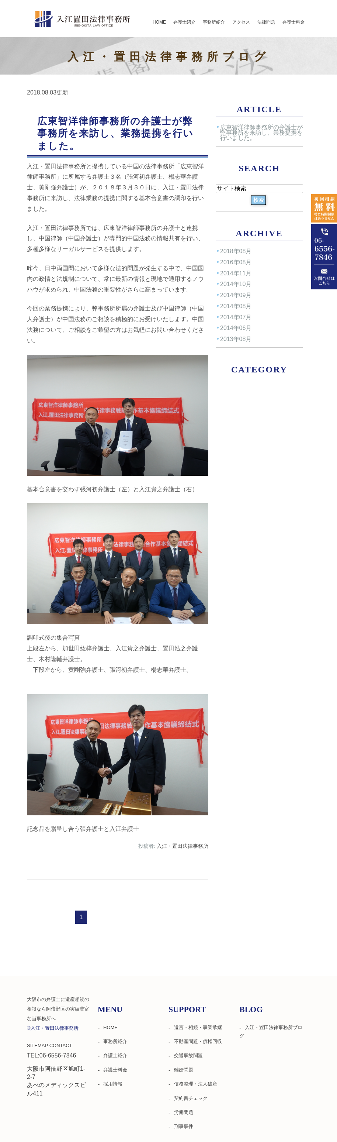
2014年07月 (235, 317)
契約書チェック (191, 1098)
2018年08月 (235, 251)
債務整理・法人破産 (195, 1084)
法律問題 (266, 22)
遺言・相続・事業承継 (198, 1027)
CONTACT (60, 1045)
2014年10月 (235, 284)
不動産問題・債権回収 (198, 1041)
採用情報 (112, 1084)
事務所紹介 (214, 22)
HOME (159, 22)
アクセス (241, 22)
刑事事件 (183, 1126)
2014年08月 (235, 306)
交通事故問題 (188, 1055)
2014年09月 (235, 295)
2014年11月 (235, 273)
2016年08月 (235, 262)
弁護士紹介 (184, 22)
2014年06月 (235, 328)
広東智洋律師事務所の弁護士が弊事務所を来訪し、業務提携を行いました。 (115, 133)
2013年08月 (235, 339)
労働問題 (183, 1112)
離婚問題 (183, 1070)
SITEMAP (37, 1045)
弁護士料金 (293, 22)
